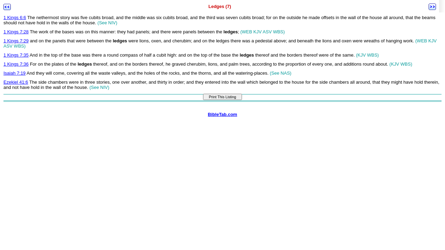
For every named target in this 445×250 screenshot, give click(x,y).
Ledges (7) (219, 6)
